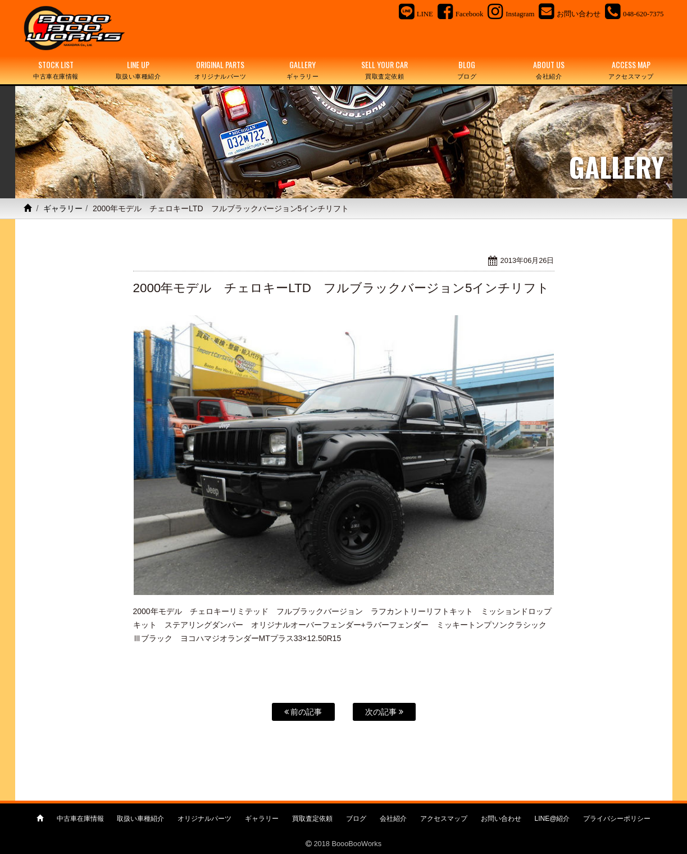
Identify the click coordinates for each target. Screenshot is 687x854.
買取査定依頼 (312, 819)
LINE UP (138, 69)
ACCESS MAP (630, 69)
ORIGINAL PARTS (220, 69)
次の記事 (384, 711)
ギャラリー (63, 208)
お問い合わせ (501, 819)
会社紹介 (393, 819)
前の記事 (303, 711)
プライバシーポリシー (616, 819)
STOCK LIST (56, 69)
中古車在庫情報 (80, 819)
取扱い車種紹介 (140, 819)
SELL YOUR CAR (384, 69)
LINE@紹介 (552, 819)
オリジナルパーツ (204, 819)
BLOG (466, 69)
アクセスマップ (443, 819)
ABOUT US (548, 69)
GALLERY (302, 69)
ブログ (356, 819)
